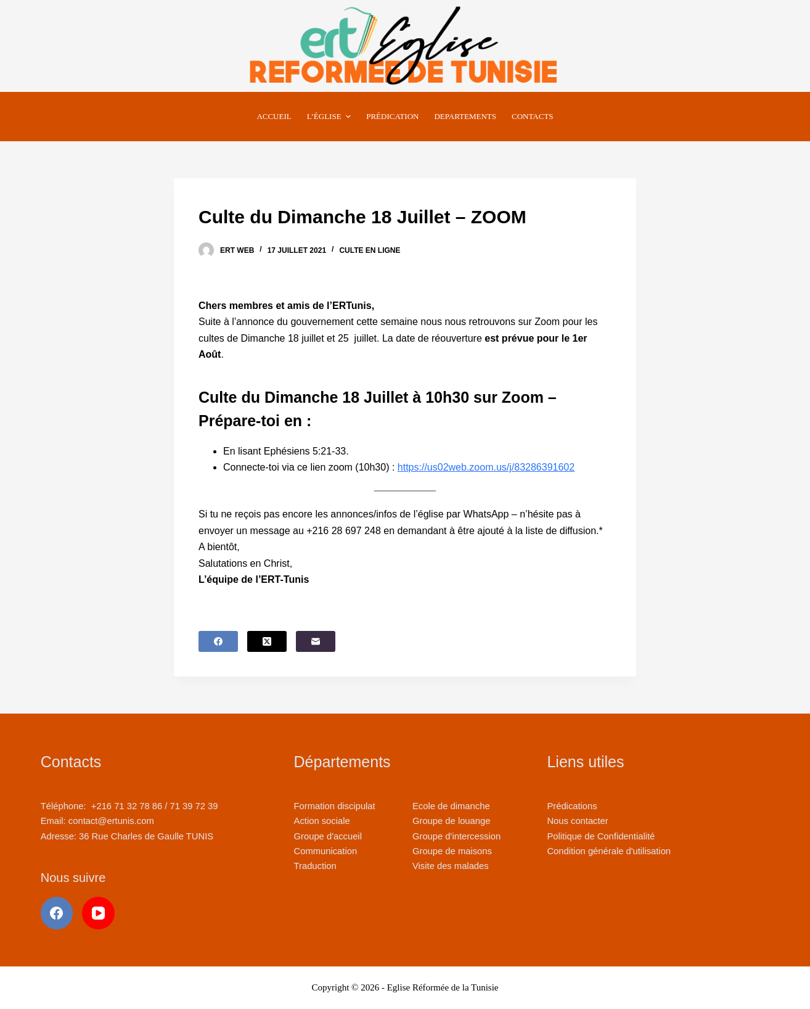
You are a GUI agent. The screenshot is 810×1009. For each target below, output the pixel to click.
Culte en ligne (369, 250)
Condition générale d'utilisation (609, 851)
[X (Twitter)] (267, 641)
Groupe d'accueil (328, 836)
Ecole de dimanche (451, 806)
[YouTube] (98, 913)
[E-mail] (315, 641)
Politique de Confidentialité (601, 836)
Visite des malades (450, 866)
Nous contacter (577, 821)
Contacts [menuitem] (533, 116)
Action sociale (322, 821)
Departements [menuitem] (465, 116)
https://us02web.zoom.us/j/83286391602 (486, 467)
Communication (326, 851)
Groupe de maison (449, 851)
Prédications (572, 806)
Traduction (315, 866)
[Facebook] (218, 641)
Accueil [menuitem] (273, 116)
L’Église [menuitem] (330, 116)
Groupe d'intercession (456, 836)
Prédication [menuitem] (392, 116)
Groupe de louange (451, 821)
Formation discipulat (334, 806)
